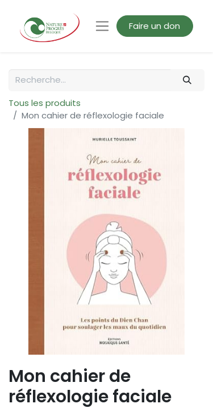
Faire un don (154, 26)
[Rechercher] (187, 80)
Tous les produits (45, 103)
